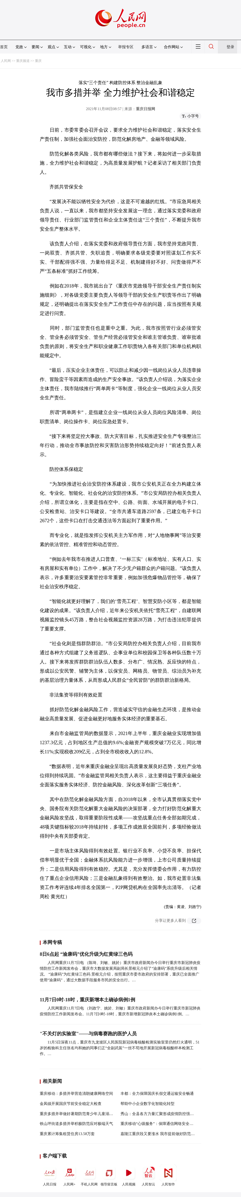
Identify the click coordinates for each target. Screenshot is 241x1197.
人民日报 (49, 1175)
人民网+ (69, 1175)
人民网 (6, 61)
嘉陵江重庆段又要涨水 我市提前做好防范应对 (159, 1134)
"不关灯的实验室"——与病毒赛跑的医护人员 (88, 1033)
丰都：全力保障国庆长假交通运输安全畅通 (157, 1093)
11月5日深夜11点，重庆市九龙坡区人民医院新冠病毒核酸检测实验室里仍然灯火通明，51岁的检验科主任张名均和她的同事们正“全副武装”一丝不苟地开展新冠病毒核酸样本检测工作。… (120, 1048)
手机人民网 (89, 1175)
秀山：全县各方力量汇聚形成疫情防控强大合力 (160, 1114)
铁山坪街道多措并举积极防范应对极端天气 (76, 1124)
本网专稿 (52, 942)
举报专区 (126, 47)
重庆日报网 (145, 109)
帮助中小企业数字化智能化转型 (147, 1104)
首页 (4, 47)
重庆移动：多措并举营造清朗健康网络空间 (76, 1093)
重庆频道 (23, 61)
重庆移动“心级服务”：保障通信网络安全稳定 (158, 1124)
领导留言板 (108, 1175)
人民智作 (168, 1175)
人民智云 (148, 1175)
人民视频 (128, 1175)
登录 (230, 47)
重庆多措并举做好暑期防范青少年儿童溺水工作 (80, 1114)
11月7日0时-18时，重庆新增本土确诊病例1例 (87, 999)
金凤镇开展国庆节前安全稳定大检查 (70, 1104)
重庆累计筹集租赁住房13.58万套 (67, 1134)
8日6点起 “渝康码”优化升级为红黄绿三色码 (86, 954)
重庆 (38, 61)
